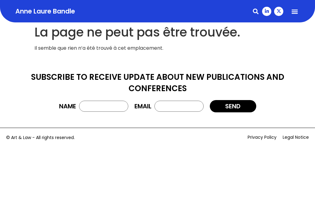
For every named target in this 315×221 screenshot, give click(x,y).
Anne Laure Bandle (45, 11)
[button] (255, 11)
